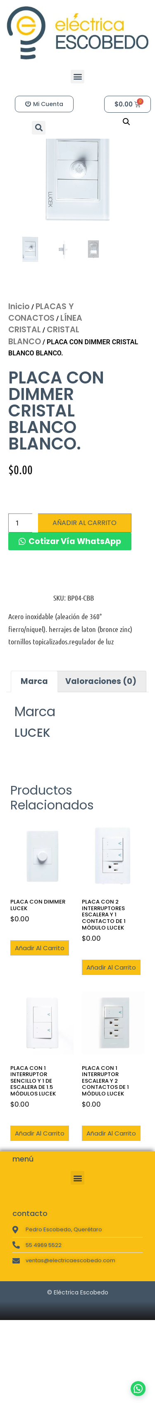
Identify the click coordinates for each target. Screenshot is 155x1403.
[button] (77, 76)
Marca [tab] (34, 726)
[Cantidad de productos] (20, 568)
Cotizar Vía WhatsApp (75, 586)
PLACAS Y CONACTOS (41, 357)
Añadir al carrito (84, 568)
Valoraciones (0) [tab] (100, 726)
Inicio (19, 351)
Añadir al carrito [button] (39, 993)
